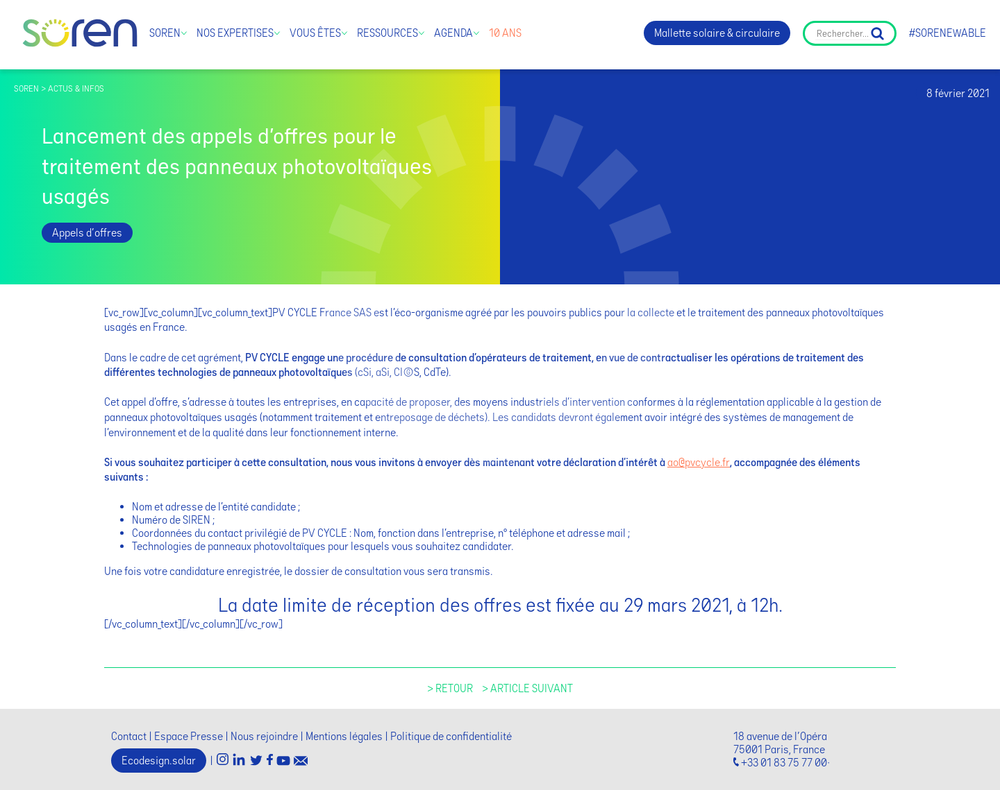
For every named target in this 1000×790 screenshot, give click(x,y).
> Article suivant (527, 688)
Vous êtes (315, 33)
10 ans (505, 33)
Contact (129, 736)
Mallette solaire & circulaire (717, 33)
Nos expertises (235, 33)
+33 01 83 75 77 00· (785, 762)
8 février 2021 (958, 93)
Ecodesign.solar (159, 760)
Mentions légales (344, 736)
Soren (165, 33)
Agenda (453, 33)
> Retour (450, 688)
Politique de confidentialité (451, 736)
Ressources (387, 33)
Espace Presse (188, 736)
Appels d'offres (87, 232)
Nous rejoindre (264, 736)
